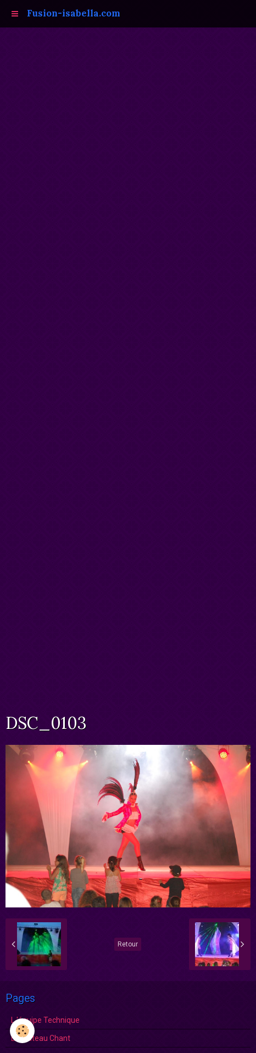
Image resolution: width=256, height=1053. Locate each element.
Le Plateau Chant (40, 1038)
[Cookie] (22, 1030)
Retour (128, 944)
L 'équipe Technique (45, 1020)
